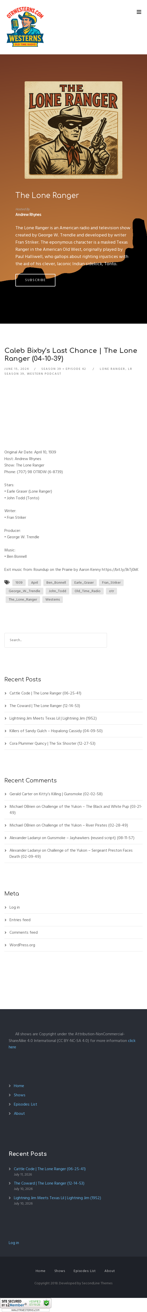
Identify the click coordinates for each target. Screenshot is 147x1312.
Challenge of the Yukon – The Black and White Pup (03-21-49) (75, 809)
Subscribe (35, 280)
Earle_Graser (84, 582)
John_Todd (57, 591)
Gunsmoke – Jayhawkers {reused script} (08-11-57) (90, 837)
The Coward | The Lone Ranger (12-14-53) (44, 705)
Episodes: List (25, 1104)
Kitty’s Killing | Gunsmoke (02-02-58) (71, 794)
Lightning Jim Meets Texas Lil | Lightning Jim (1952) (53, 718)
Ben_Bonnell (56, 582)
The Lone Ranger (47, 196)
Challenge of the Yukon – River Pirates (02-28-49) (85, 825)
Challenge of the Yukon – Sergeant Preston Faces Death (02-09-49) (71, 853)
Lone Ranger (112, 368)
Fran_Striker (111, 582)
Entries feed (20, 920)
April (34, 582)
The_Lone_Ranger (23, 599)
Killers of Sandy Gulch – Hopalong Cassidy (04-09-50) (56, 731)
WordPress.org (22, 945)
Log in (14, 907)
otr (111, 591)
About (19, 1113)
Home (19, 1085)
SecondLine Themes (97, 1283)
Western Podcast (44, 373)
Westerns (52, 599)
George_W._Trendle (24, 591)
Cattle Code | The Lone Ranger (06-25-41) (45, 693)
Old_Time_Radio (88, 591)
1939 (19, 582)
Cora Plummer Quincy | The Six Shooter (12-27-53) (52, 743)
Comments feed (23, 932)
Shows (19, 1095)
